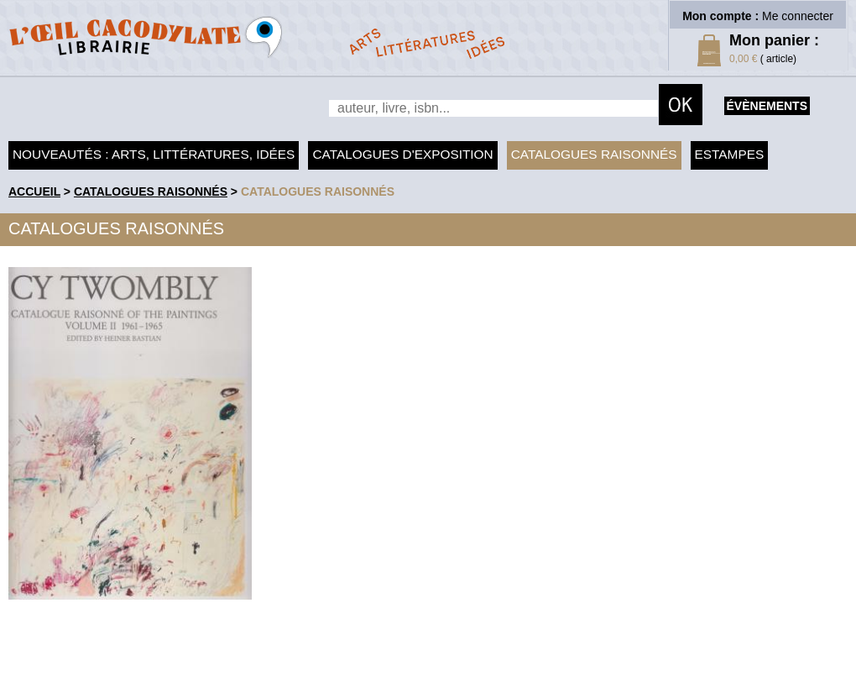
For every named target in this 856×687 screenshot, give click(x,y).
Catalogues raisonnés (594, 154)
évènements (767, 106)
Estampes (730, 154)
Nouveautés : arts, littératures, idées (154, 154)
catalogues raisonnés (317, 191)
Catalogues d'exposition (402, 154)
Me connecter (797, 16)
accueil (34, 191)
